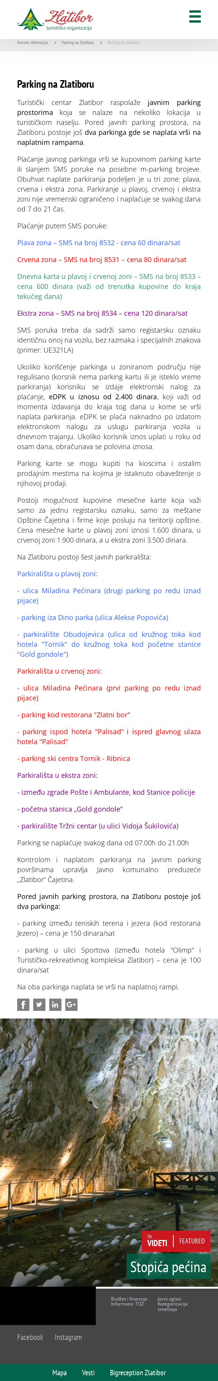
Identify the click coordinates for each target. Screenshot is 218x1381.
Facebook (30, 1337)
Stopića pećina (168, 1266)
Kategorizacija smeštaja (173, 1306)
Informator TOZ (127, 1304)
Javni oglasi (169, 1299)
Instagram (68, 1337)
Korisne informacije (32, 42)
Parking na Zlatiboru (78, 42)
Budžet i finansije (129, 1299)
